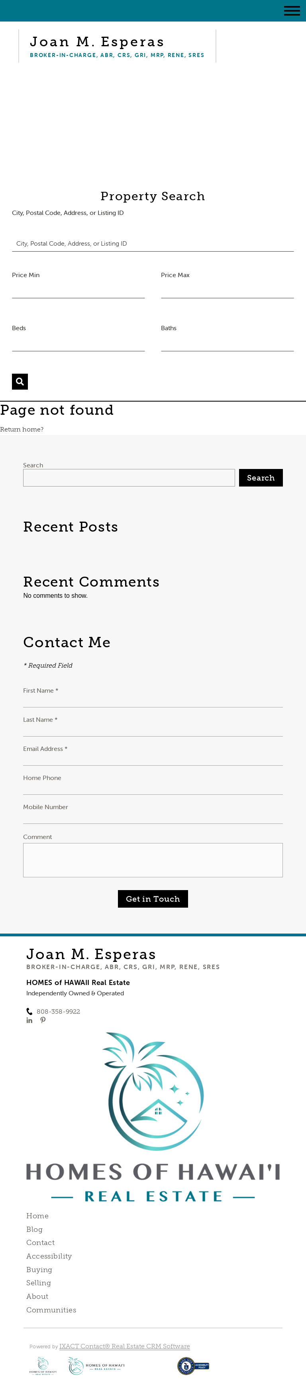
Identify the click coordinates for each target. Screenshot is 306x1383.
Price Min (25, 275)
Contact (40, 1242)
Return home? (21, 429)
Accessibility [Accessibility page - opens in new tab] (49, 1256)
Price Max (175, 275)
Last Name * (40, 719)
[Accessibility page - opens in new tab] (193, 1370)
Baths (169, 328)
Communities (51, 1310)
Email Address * (45, 749)
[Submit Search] (20, 382)
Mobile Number (45, 807)
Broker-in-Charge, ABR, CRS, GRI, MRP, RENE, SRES (123, 967)
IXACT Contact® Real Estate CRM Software (124, 1346)
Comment (37, 837)
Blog (34, 1229)
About (37, 1296)
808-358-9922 (58, 1011)
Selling (38, 1283)
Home (37, 1216)
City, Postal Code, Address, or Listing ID (68, 213)
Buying (39, 1269)
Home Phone (42, 778)
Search (33, 465)
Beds (19, 328)
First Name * (41, 690)
